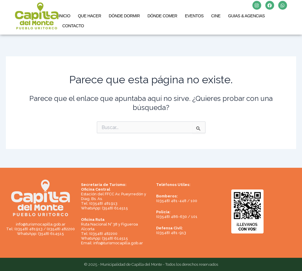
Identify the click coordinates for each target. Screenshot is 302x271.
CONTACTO (73, 25)
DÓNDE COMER (162, 15)
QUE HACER (89, 15)
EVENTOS (194, 15)
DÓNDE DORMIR (124, 15)
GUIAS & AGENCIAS (246, 15)
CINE (216, 15)
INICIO (64, 15)
